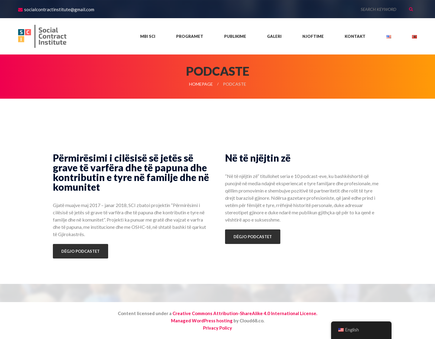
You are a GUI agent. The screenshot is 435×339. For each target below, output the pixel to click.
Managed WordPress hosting (202, 320)
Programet (189, 36)
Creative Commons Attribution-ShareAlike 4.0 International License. (244, 313)
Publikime (235, 36)
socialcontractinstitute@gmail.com (59, 9)
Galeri (274, 36)
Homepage (201, 84)
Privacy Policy (217, 328)
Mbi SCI (147, 36)
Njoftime (313, 36)
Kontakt (355, 36)
